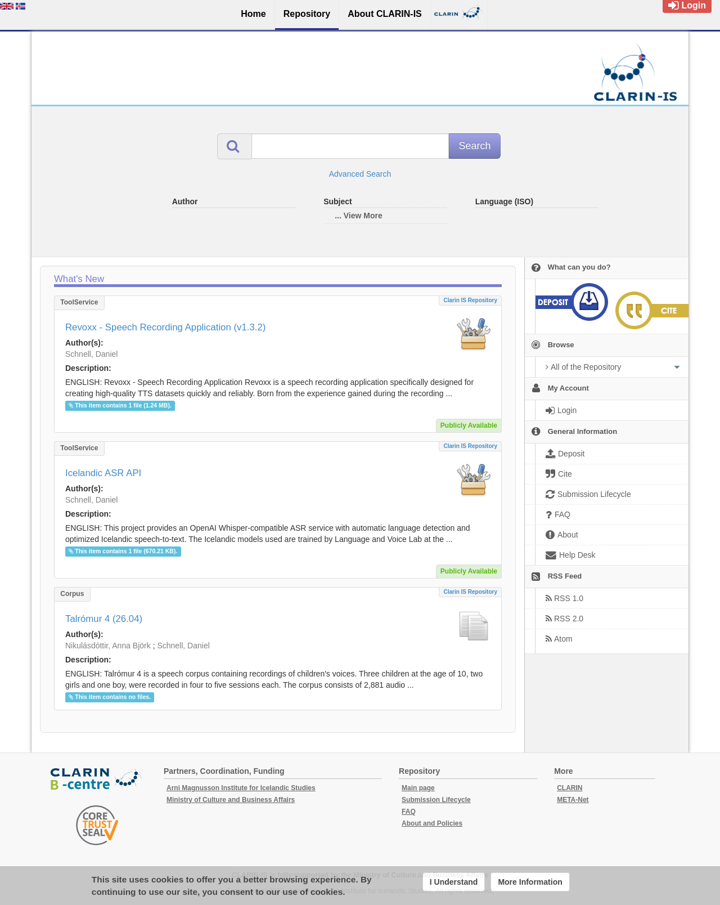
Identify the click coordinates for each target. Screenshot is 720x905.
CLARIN (569, 788)
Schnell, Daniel (91, 354)
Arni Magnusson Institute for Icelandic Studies (241, 788)
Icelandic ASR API (103, 473)
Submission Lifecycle (436, 800)
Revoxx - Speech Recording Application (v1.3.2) (165, 327)
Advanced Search (360, 173)
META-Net (572, 800)
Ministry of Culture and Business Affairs (230, 800)
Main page (418, 788)
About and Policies (432, 823)
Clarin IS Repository (470, 300)
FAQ (409, 812)
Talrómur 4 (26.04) (103, 618)
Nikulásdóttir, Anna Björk (108, 645)
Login (687, 5)
